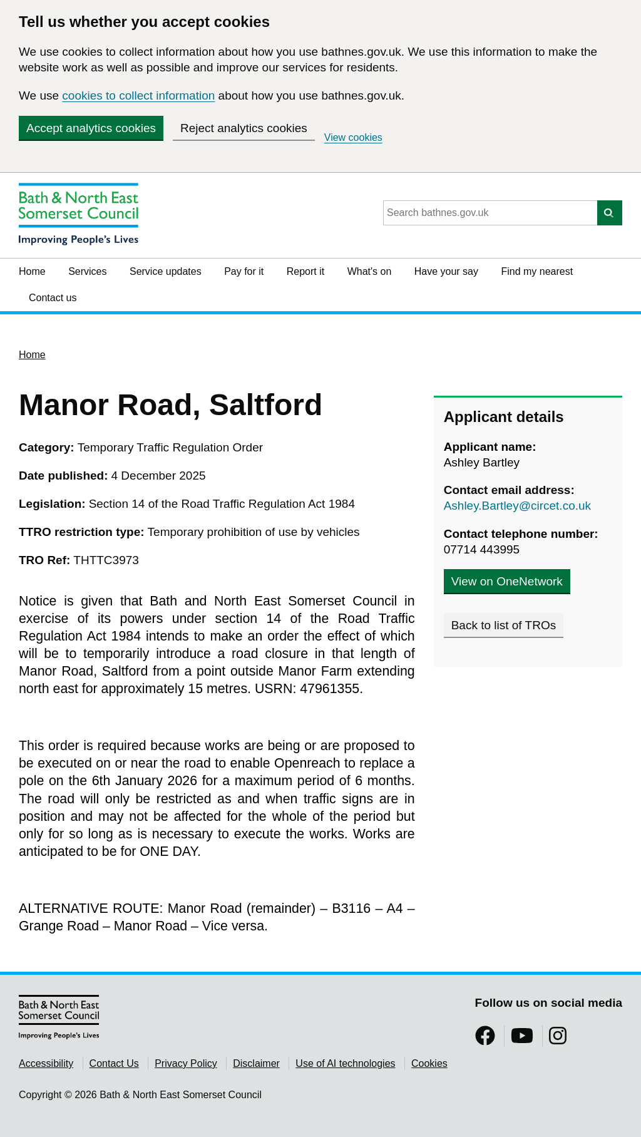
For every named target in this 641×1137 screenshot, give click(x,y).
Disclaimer (256, 1063)
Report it (305, 271)
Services (87, 271)
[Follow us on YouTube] (522, 1039)
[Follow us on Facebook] (485, 1039)
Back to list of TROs (503, 625)
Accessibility (46, 1063)
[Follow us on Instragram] (558, 1039)
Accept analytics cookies (91, 128)
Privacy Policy (186, 1063)
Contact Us (114, 1063)
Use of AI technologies (345, 1063)
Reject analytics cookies (243, 128)
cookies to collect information (138, 95)
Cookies (429, 1063)
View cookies (353, 137)
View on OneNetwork (507, 581)
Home (32, 271)
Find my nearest (537, 271)
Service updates (166, 271)
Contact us (52, 297)
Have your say (446, 271)
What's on (369, 271)
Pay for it (244, 271)
